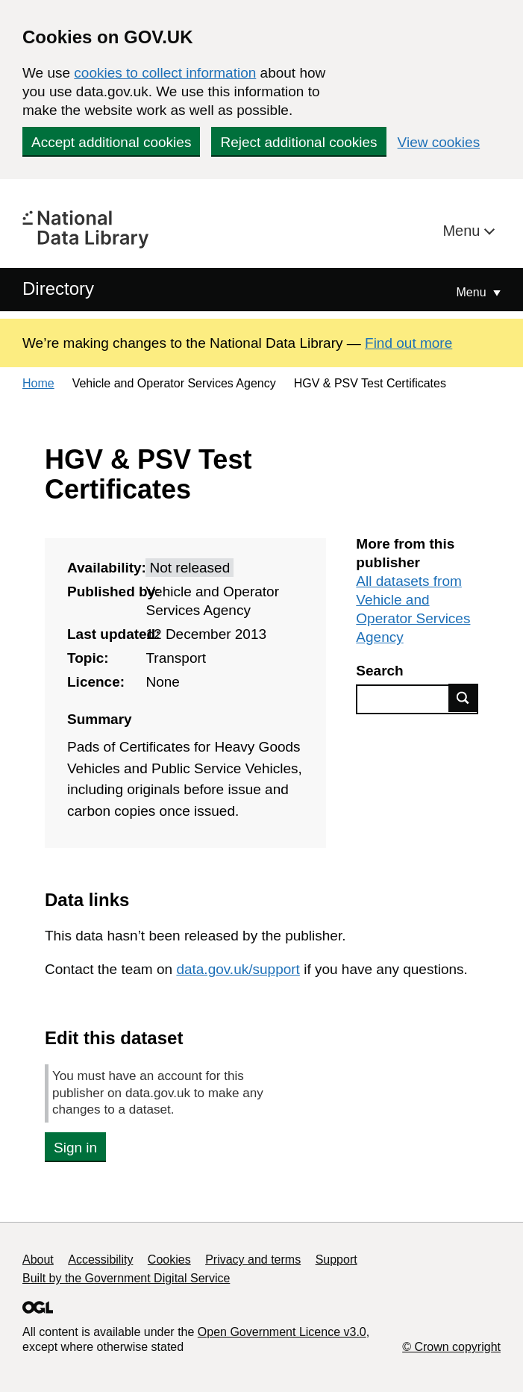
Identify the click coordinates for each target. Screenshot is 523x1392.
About (38, 1259)
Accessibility (100, 1259)
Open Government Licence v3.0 (282, 1332)
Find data (463, 698)
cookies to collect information (165, 73)
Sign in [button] (75, 1147)
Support (336, 1259)
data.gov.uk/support (237, 969)
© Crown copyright (451, 1346)
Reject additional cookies (298, 142)
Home (38, 383)
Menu (463, 230)
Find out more (408, 343)
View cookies (439, 142)
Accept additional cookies (111, 142)
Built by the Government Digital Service (126, 1278)
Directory (58, 288)
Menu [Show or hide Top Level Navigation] (473, 292)
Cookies (169, 1259)
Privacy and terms (253, 1259)
